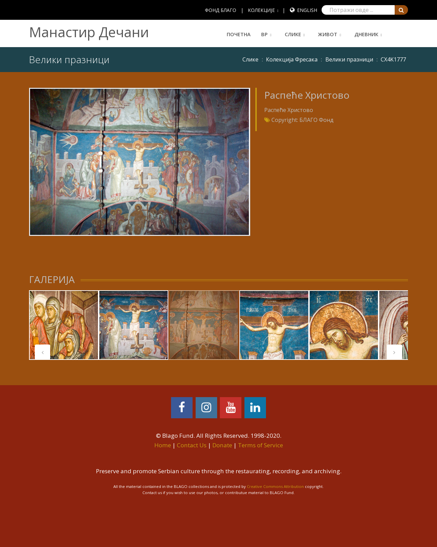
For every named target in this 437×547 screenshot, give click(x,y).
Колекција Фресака (292, 59)
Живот (327, 34)
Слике (293, 34)
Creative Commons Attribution (275, 486)
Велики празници (349, 59)
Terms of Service (260, 445)
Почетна (239, 34)
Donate (222, 445)
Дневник (366, 34)
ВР (264, 34)
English (307, 10)
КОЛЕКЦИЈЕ (261, 10)
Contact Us (192, 445)
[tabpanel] (64, 325)
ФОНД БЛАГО (220, 10)
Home (162, 445)
